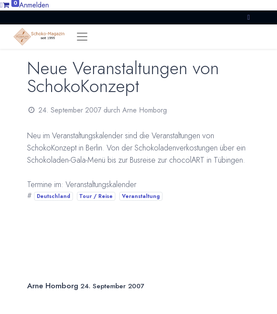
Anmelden (34, 5)
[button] (248, 17)
